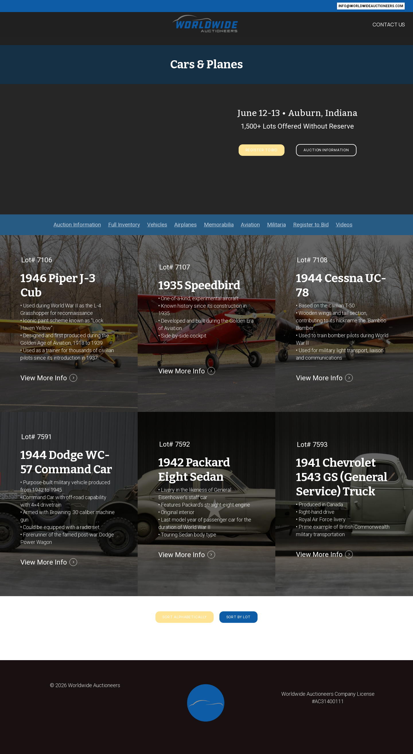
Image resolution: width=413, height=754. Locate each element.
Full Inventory (124, 224)
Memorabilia (219, 224)
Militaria (276, 224)
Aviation (250, 224)
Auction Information (77, 224)
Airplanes (185, 224)
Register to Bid (311, 224)
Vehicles (157, 224)
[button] (262, 150)
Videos (344, 224)
